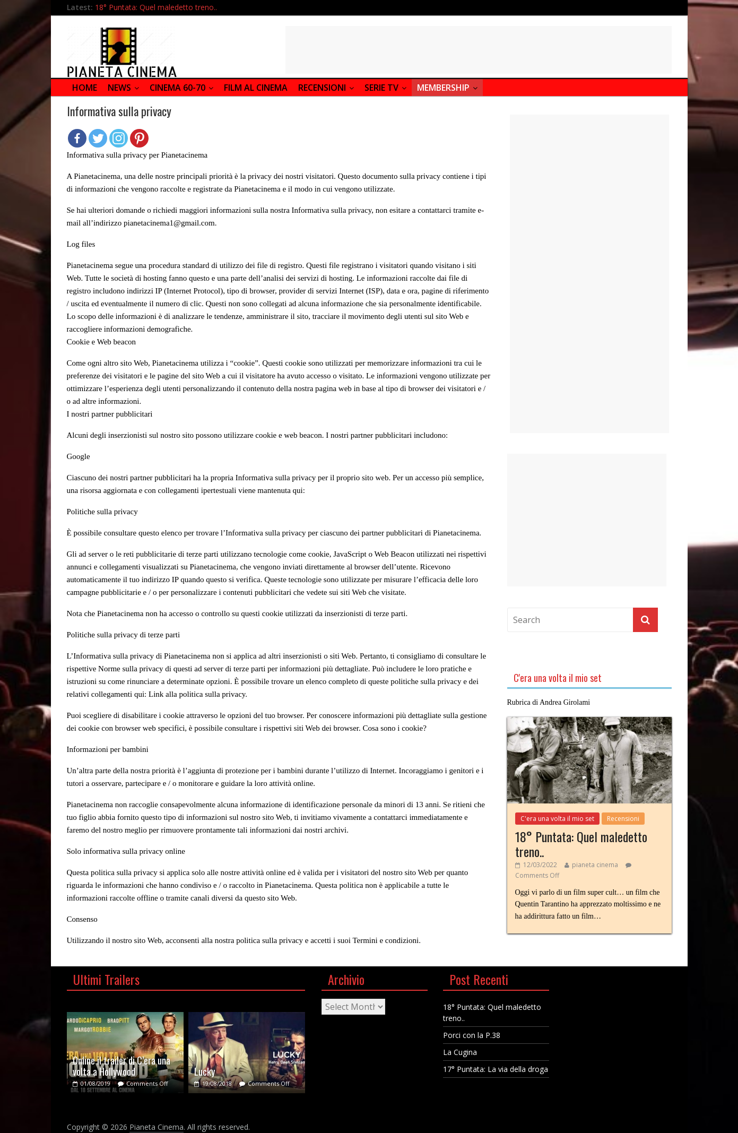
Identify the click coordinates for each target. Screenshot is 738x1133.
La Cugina (460, 1052)
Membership (443, 87)
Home (84, 87)
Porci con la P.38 (471, 1035)
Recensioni (322, 87)
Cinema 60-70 (177, 87)
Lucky (204, 1071)
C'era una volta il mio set (557, 818)
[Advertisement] (478, 50)
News (119, 87)
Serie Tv (381, 87)
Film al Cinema (256, 87)
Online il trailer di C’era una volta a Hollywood (121, 1066)
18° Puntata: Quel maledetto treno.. (156, 7)
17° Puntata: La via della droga (495, 1069)
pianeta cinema (595, 864)
